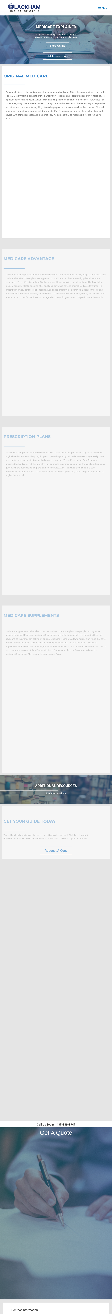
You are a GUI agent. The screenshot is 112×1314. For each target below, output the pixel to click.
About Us (22, 1275)
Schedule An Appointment (31, 1203)
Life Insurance (25, 1242)
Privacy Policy (25, 1288)
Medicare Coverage (27, 1238)
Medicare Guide (25, 1285)
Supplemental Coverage (29, 1248)
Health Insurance (26, 1245)
